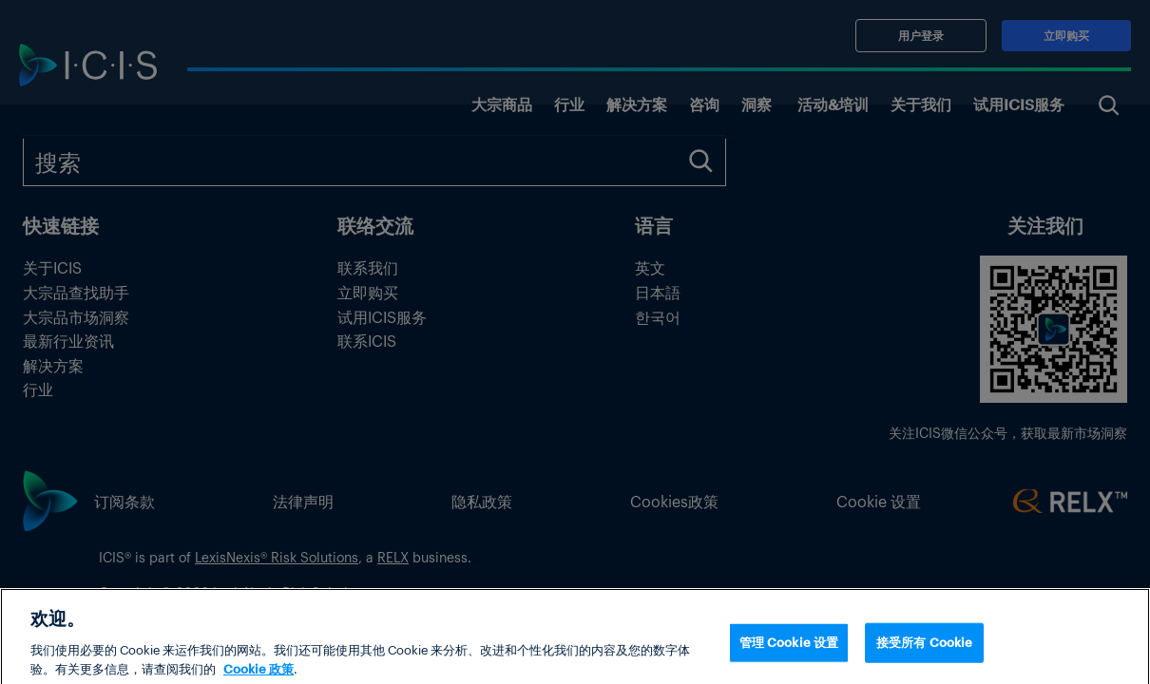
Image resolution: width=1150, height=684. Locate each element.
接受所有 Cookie (924, 655)
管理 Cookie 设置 (789, 655)
